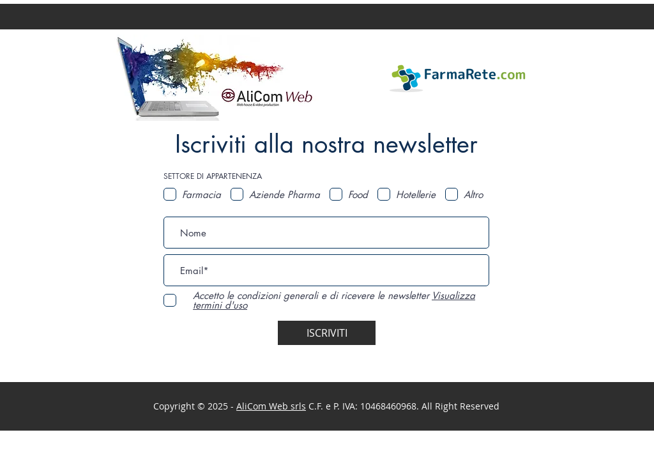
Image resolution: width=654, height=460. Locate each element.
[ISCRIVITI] (327, 333)
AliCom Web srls (271, 406)
